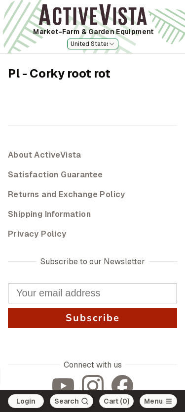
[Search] (71, 401)
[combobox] (92, 44)
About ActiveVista (44, 155)
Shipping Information (49, 214)
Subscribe (92, 318)
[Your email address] (92, 293)
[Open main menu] (158, 401)
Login (26, 401)
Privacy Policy (37, 234)
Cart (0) (116, 401)
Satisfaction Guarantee (55, 174)
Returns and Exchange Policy (66, 194)
